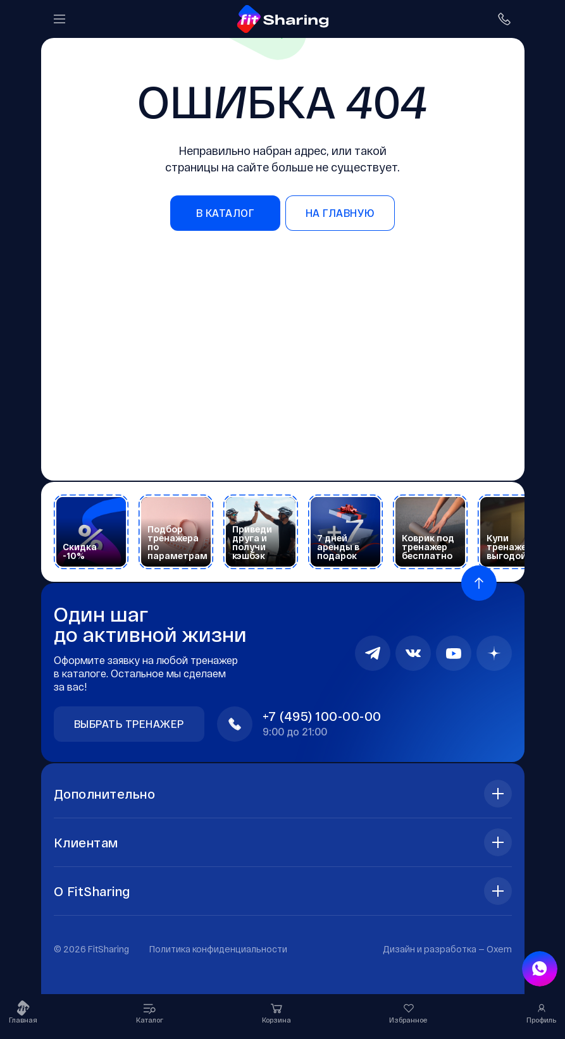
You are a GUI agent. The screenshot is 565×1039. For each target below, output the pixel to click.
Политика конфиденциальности (218, 949)
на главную (340, 213)
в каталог (225, 213)
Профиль (541, 1012)
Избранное (408, 1012)
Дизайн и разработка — (447, 949)
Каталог (149, 1012)
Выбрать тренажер (129, 724)
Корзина (276, 1012)
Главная (23, 1012)
